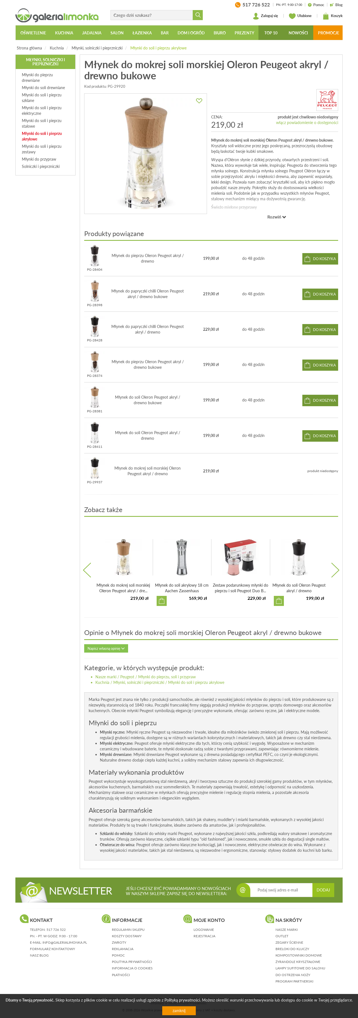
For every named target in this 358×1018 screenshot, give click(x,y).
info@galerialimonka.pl (65, 942)
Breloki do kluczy (292, 949)
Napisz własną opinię (106, 648)
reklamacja (122, 949)
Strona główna (29, 48)
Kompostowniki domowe (298, 955)
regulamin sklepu (128, 929)
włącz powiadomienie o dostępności (307, 122)
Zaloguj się (265, 16)
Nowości (298, 32)
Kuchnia (57, 48)
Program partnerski (294, 981)
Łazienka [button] (142, 32)
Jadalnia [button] (92, 32)
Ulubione (300, 16)
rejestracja (204, 936)
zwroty (119, 942)
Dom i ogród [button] (191, 32)
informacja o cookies (132, 968)
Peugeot (127, 676)
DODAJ (323, 890)
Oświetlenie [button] (33, 32)
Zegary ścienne (289, 942)
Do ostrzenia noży (292, 975)
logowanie (204, 929)
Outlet (281, 936)
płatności (121, 975)
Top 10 (270, 32)
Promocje (328, 32)
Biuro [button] (220, 32)
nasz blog (39, 955)
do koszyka (324, 258)
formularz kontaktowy (52, 949)
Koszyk (332, 16)
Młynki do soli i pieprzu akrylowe (158, 48)
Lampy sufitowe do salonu (300, 968)
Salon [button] (117, 32)
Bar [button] (165, 32)
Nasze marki (105, 676)
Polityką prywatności (182, 1000)
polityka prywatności (132, 962)
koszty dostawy (127, 936)
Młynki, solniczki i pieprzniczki (97, 48)
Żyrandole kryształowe (297, 962)
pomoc (118, 955)
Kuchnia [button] (64, 32)
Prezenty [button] (244, 32)
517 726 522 (56, 929)
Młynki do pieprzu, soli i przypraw (167, 676)
